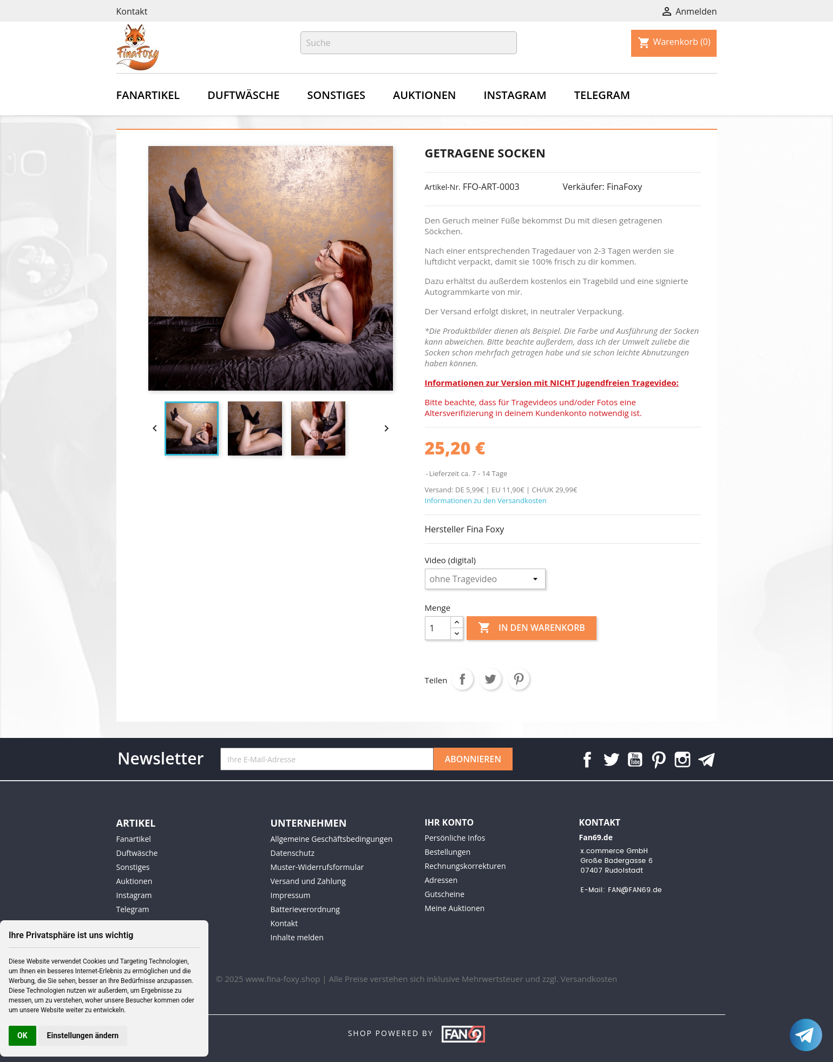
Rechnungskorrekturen (465, 866)
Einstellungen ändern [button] (83, 1035)
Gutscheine (445, 894)
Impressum (291, 895)
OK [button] (22, 1035)
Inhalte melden (297, 937)
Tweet (490, 679)
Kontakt (132, 11)
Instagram (514, 95)
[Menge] (438, 628)
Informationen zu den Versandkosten (486, 500)
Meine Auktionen (455, 908)
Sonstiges (336, 95)
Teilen (462, 679)
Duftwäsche (243, 95)
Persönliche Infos (455, 838)
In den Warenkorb (531, 628)
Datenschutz (292, 853)
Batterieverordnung (305, 909)
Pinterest (518, 679)
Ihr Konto (449, 822)
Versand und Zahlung (308, 881)
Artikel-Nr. (443, 187)
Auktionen (424, 95)
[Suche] (408, 42)
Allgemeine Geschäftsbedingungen (332, 839)
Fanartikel (148, 95)
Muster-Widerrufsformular (317, 867)
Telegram (602, 95)
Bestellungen (448, 852)
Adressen (441, 880)
